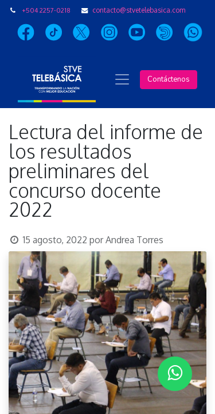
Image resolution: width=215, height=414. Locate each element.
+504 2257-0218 (46, 10)
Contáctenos (168, 79)
